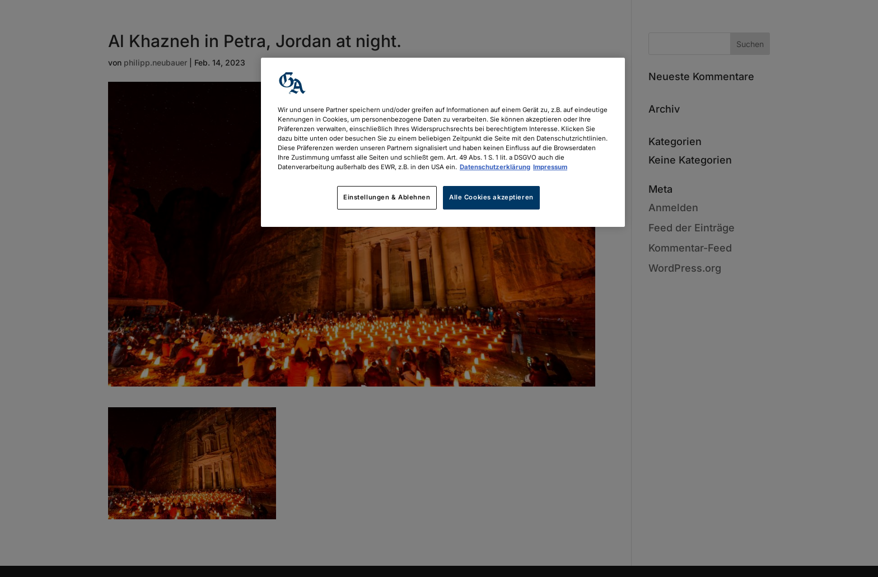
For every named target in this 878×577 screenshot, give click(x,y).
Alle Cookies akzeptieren (491, 197)
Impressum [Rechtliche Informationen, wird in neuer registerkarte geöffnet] (550, 167)
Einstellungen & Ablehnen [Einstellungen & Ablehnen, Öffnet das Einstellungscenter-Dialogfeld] (387, 197)
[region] (443, 142)
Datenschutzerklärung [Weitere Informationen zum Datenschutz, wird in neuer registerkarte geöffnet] (495, 167)
